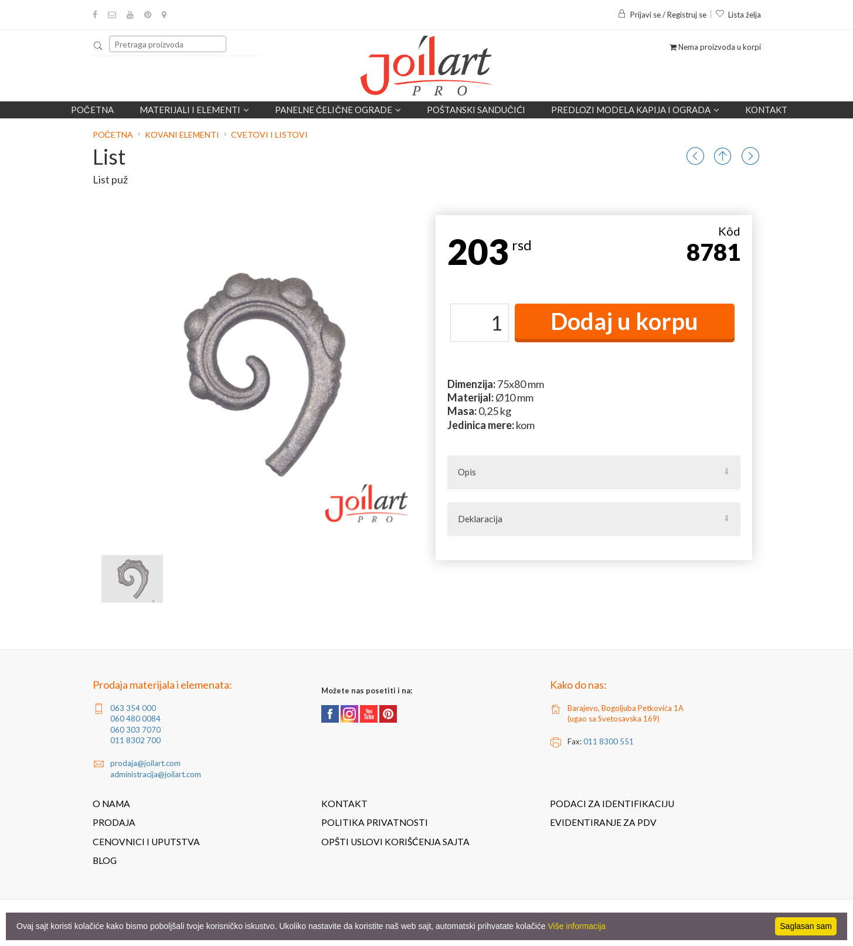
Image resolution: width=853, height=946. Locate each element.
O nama (111, 803)
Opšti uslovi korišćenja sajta (395, 841)
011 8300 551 (608, 741)
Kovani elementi (182, 134)
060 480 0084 (135, 718)
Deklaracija (480, 518)
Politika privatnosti (374, 822)
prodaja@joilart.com (145, 763)
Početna (92, 109)
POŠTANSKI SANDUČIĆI (476, 109)
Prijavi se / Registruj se (661, 14)
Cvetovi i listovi (269, 134)
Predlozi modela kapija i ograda (635, 109)
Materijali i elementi (194, 109)
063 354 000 (133, 708)
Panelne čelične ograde (338, 109)
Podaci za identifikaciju (612, 803)
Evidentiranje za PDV (603, 822)
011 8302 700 (135, 740)
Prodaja (114, 822)
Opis (467, 472)
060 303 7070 (135, 729)
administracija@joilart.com (155, 774)
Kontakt (766, 109)
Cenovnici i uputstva (146, 841)
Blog (105, 860)
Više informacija (577, 926)
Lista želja (738, 14)
